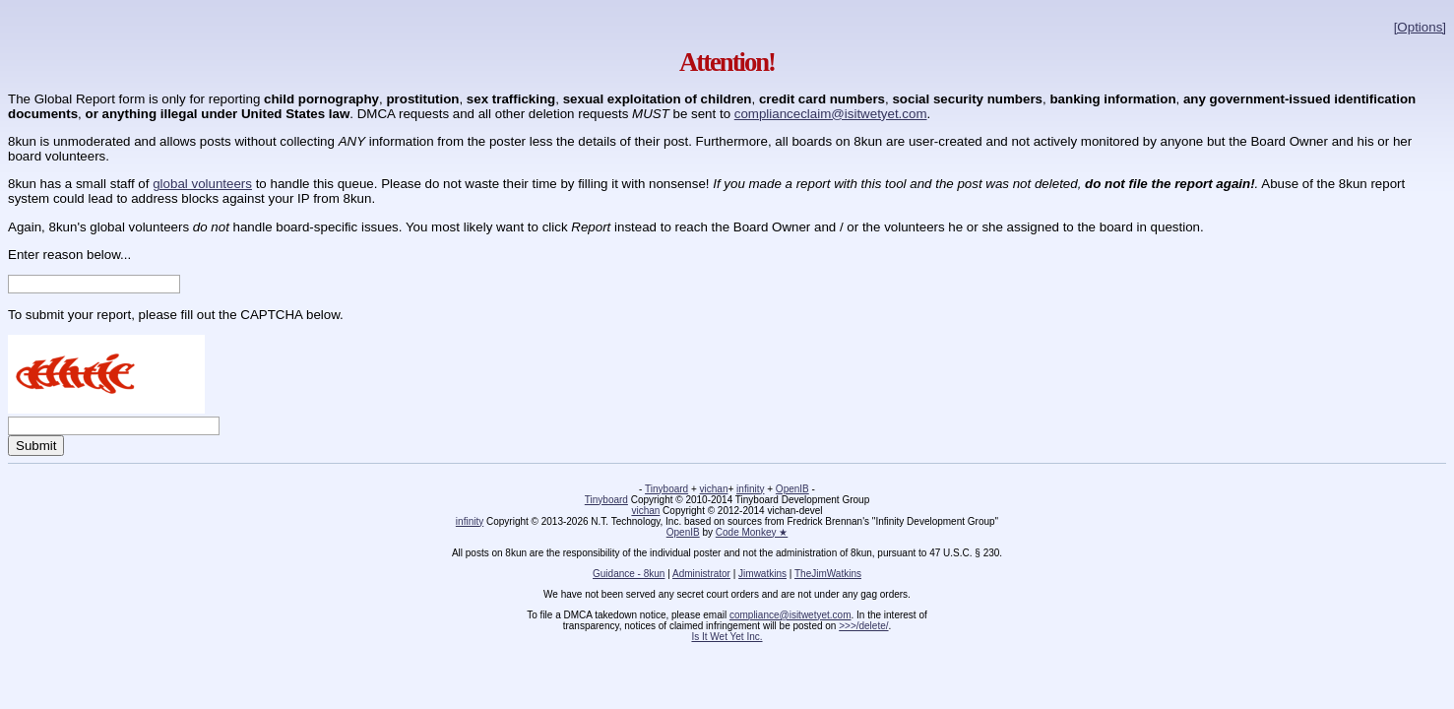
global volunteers (202, 183)
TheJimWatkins (827, 573)
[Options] (1420, 27)
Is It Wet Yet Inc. (726, 636)
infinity (750, 488)
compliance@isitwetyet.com (790, 615)
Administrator (701, 573)
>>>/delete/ (863, 625)
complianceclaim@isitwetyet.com (830, 113)
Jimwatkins (762, 573)
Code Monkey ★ (752, 532)
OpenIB (792, 488)
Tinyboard (666, 488)
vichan (714, 488)
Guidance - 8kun (628, 573)
